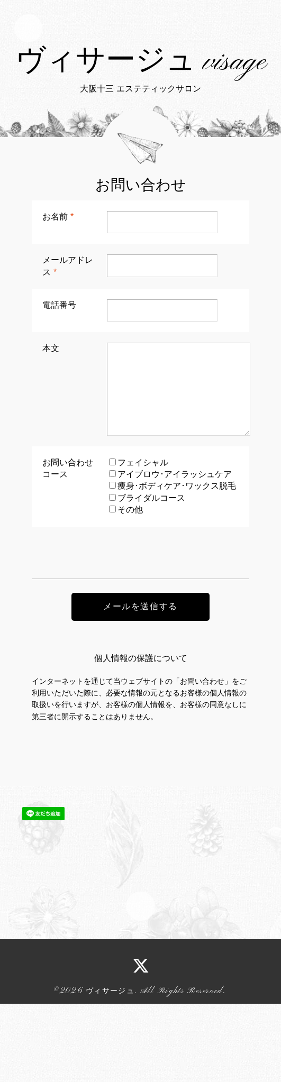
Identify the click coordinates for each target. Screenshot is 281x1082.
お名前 (58, 294)
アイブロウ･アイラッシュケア (174, 552)
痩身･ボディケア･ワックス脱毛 (176, 564)
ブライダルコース (151, 575)
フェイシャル (142, 540)
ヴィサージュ (110, 1068)
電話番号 (59, 382)
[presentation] (112, 625)
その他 (130, 587)
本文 (50, 426)
